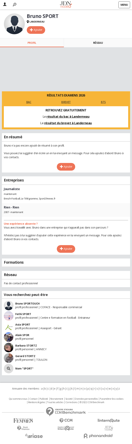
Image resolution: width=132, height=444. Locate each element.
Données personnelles (86, 399)
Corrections (71, 402)
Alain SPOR (22, 335)
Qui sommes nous (18, 399)
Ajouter (38, 30)
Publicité (44, 399)
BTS (103, 102)
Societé (69, 399)
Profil (32, 43)
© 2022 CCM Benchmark (92, 402)
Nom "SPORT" (24, 368)
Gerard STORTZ (25, 356)
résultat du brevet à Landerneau (68, 123)
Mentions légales (36, 402)
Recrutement (56, 399)
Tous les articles (55, 402)
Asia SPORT (22, 324)
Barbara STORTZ (26, 345)
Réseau (98, 43)
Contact (33, 399)
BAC (28, 102)
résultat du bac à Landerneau (67, 116)
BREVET (66, 102)
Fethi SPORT (23, 314)
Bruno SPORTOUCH (27, 303)
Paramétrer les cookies (111, 399)
